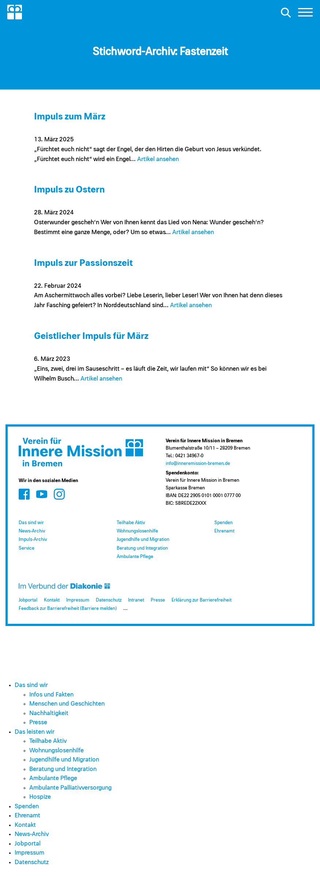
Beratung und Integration (142, 548)
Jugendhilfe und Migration (143, 539)
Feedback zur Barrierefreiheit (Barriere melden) (68, 608)
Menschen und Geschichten (67, 704)
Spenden (223, 522)
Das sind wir (31, 522)
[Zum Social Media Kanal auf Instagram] (59, 494)
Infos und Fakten (51, 695)
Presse (158, 600)
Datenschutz (108, 600)
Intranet (136, 600)
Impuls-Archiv (33, 539)
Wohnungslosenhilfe (137, 531)
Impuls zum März (69, 116)
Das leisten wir (34, 732)
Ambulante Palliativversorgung (70, 788)
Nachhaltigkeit (48, 713)
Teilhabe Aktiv (131, 522)
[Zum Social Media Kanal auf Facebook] (24, 494)
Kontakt (52, 600)
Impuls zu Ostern (69, 189)
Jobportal (28, 600)
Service (26, 548)
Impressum (77, 600)
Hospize (40, 797)
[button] (305, 14)
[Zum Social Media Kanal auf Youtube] (41, 494)
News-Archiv (32, 531)
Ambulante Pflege (135, 556)
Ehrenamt (224, 531)
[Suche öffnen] (285, 12)
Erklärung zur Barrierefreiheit (201, 600)
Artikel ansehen (158, 159)
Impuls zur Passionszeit (83, 263)
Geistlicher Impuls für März (91, 336)
